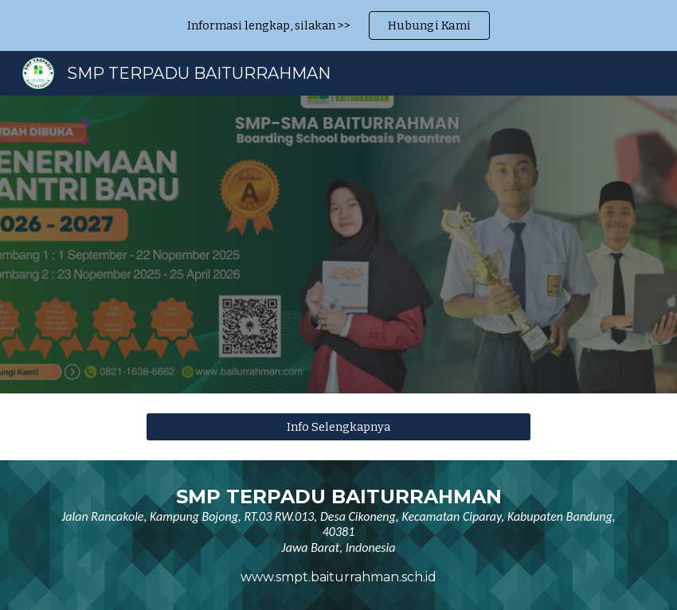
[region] (338, 25)
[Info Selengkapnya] (338, 426)
